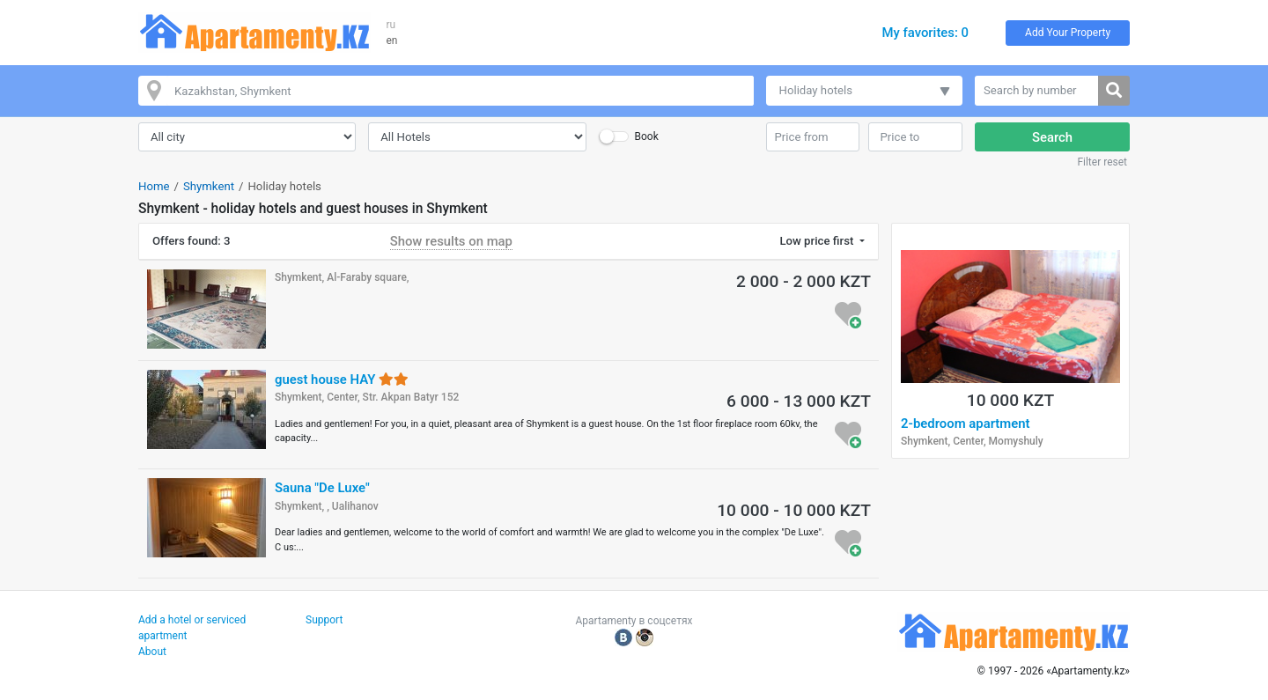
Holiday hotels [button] (815, 90)
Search (1052, 137)
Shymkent (208, 186)
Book (646, 136)
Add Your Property (1067, 32)
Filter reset (1102, 162)
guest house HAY (342, 379)
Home (154, 186)
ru (391, 24)
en (392, 40)
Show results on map (451, 241)
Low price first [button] (817, 240)
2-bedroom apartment (965, 423)
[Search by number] (1037, 91)
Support (324, 620)
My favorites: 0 (925, 33)
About (152, 651)
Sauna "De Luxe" (322, 488)
